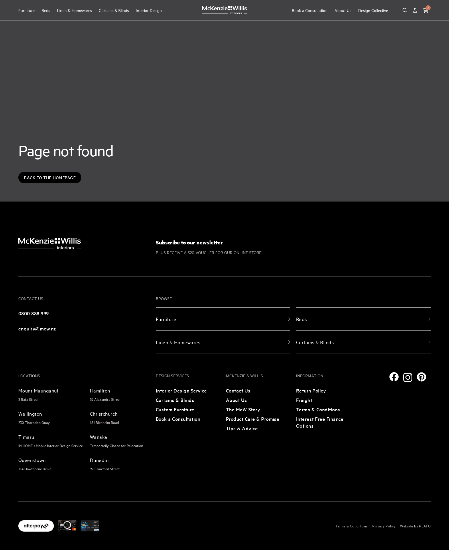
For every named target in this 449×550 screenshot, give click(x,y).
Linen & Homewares (74, 10)
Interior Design (149, 10)
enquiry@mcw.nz (37, 328)
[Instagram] (407, 377)
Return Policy (311, 390)
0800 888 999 (33, 313)
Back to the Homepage (50, 177)
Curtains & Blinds (114, 10)
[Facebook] (394, 376)
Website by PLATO (415, 525)
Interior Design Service (181, 390)
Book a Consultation (310, 10)
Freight (304, 399)
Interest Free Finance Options (320, 422)
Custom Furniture (175, 409)
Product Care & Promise (252, 418)
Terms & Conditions (318, 409)
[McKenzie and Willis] (224, 10)
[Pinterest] (421, 377)
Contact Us (238, 390)
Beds (46, 10)
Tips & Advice (242, 428)
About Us (342, 10)
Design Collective (373, 10)
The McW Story (243, 409)
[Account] (415, 10)
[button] (425, 10)
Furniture (26, 10)
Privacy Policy (383, 525)
